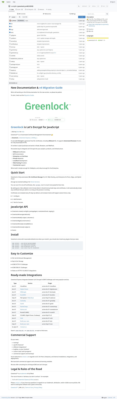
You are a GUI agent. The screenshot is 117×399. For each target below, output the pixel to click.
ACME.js (34, 138)
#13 (55, 53)
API (114, 397)
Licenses (110, 397)
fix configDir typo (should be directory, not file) (49, 73)
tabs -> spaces (40, 47)
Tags (73, 14)
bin (12, 23)
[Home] (3, 2)
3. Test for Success (17, 202)
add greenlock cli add (42, 79)
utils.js (12, 79)
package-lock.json (15, 64)
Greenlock (17, 127)
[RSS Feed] (79, 6)
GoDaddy (23, 301)
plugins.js (13, 70)
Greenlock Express (24, 138)
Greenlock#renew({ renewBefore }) (22, 224)
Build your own (24, 321)
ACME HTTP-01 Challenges (20, 264)
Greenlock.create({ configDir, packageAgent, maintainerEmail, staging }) (33, 211)
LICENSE (13, 55)
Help (14, 2)
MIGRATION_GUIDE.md (17, 58)
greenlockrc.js (14, 53)
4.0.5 (26, 20)
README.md (14, 73)
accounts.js (14, 41)
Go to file (25, 17)
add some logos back (42, 29)
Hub (23, 132)
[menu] (104, 397)
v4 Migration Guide (50, 87)
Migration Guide (29, 95)
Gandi (22, 304)
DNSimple (23, 292)
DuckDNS (23, 295)
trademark (23, 373)
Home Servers (35, 182)
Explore (8, 2)
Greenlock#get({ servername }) (21, 221)
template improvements (43, 41)
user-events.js (14, 76)
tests (12, 32)
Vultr (21, 318)
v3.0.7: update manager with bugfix (46, 38)
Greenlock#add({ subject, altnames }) (23, 217)
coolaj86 (13, 6)
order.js (13, 61)
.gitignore (13, 35)
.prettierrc (13, 38)
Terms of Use (29, 387)
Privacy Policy (38, 387)
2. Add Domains (17, 199)
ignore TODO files (41, 35)
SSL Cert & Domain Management (21, 258)
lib (11, 26)
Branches (47, 14)
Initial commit (40, 55)
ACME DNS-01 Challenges (19, 267)
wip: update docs (41, 58)
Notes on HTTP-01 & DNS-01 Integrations (24, 271)
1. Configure (15, 196)
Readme (90, 29)
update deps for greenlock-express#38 (47, 26)
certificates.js (14, 44)
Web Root (31, 298)
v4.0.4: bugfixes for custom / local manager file (49, 23)
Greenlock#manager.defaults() (21, 214)
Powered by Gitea (6, 397)
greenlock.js (14, 50)
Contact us (23, 327)
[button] (19, 17)
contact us (25, 357)
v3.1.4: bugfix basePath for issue (45, 53)
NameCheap (24, 306)
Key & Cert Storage (17, 261)
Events (14, 230)
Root (18, 132)
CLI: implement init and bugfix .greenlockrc (48, 32)
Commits (21, 14)
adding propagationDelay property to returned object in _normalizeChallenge (57, 70)
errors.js (13, 47)
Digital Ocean (24, 289)
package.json (14, 67)
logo (12, 29)
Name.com (23, 309)
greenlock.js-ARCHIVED (25, 6)
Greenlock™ (14, 387)
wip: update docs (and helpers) (45, 50)
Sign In (112, 2)
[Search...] (107, 13)
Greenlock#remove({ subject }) (21, 227)
